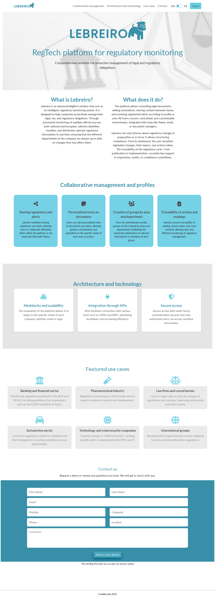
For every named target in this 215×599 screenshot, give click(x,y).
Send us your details (107, 554)
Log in (195, 5)
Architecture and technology (124, 5)
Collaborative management (88, 5)
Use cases (149, 5)
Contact (162, 5)
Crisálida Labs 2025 (107, 594)
